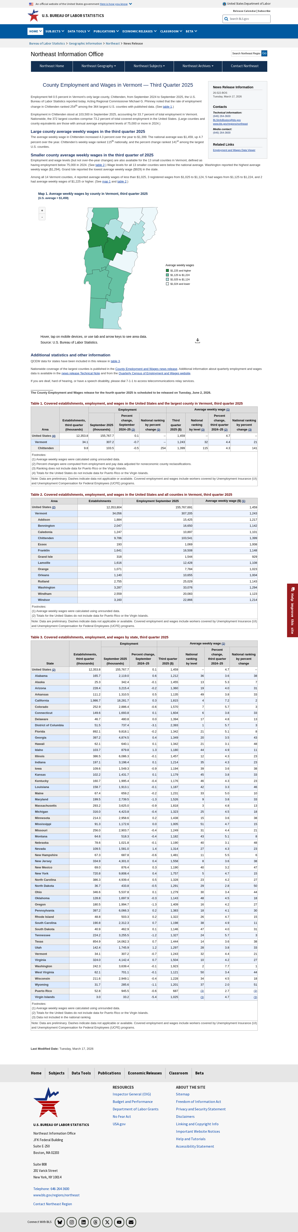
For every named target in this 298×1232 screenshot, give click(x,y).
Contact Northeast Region (52, 1204)
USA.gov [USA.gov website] (119, 1124)
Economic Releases (145, 1073)
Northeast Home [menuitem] (52, 66)
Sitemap (183, 1094)
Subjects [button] (53, 31)
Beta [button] (190, 31)
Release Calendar (244, 11)
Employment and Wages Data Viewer (234, 150)
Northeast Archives (197, 66)
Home (36, 1073)
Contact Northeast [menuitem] (245, 66)
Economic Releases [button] (137, 31)
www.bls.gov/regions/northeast (230, 123)
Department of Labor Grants (136, 1109)
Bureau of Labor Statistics (47, 43)
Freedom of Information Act (198, 1101)
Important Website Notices (198, 1131)
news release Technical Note (80, 373)
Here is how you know (114, 4)
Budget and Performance (133, 1101)
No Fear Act (122, 1116)
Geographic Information (85, 43)
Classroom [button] (169, 31)
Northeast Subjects (148, 66)
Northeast (113, 43)
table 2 (100, 165)
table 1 (167, 106)
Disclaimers (185, 1116)
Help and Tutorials (191, 1138)
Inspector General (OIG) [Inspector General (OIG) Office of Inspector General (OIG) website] (132, 1094)
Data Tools (81, 1073)
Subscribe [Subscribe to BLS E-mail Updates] (264, 11)
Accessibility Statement (195, 1146)
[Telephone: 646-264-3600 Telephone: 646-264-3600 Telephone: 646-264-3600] (69, 1189)
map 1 (106, 181)
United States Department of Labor (246, 4)
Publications (109, 1073)
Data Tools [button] (77, 31)
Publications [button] (105, 31)
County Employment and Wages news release (146, 369)
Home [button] (34, 31)
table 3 (115, 361)
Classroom (178, 1073)
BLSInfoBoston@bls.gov (227, 120)
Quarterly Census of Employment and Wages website (154, 373)
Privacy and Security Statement (201, 1109)
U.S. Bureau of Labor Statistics (73, 15)
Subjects (56, 1073)
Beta (199, 1073)
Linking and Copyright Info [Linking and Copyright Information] (197, 1124)
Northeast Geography (97, 66)
